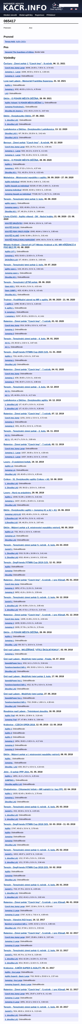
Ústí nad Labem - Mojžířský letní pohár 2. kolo (27, 676)
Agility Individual (12, 182)
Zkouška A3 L (11, 172)
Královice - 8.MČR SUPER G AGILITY (22, 968)
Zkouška (8, 575)
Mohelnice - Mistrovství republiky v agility (25, 177)
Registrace (39, 15)
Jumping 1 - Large (12, 72)
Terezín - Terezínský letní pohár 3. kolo (23, 199)
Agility (7, 567)
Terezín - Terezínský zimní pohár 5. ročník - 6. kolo (29, 545)
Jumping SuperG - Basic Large (18, 984)
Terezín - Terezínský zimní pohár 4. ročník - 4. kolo (29, 885)
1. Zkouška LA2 (11, 553)
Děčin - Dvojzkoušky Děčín (17, 116)
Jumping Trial (11, 720)
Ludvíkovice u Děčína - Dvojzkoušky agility (26, 400)
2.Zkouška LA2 (11, 522)
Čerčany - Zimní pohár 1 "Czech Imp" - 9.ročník (28, 63)
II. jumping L (10, 312)
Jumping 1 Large (12, 911)
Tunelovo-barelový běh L (15, 667)
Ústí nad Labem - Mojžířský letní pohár (23, 694)
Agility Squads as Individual (17, 186)
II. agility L (9, 308)
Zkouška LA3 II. (11, 138)
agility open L (11, 203)
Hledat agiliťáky (26, 15)
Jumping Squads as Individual (18, 194)
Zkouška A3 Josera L (14, 111)
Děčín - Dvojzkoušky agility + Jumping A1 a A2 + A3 (30, 510)
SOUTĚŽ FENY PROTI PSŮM (17, 231)
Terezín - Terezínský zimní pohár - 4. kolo (25, 338)
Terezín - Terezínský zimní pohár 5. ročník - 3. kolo (29, 597)
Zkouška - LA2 (11, 645)
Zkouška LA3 (10, 364)
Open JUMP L (11, 290)
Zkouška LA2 (10, 474)
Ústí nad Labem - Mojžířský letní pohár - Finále (27, 659)
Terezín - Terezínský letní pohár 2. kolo (23, 265)
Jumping (8, 571)
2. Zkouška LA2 (11, 488)
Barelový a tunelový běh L (16, 924)
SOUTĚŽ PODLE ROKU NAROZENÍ (20, 240)
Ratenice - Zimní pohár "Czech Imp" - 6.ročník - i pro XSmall (34, 580)
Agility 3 (8, 737)
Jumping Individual (13, 190)
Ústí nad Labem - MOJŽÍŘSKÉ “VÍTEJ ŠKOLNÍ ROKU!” (32, 650)
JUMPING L (10, 780)
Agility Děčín (21, 42)
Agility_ (8, 759)
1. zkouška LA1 (11, 858)
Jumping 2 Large (12, 915)
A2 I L (7, 395)
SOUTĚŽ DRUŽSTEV (13, 223)
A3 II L (7, 343)
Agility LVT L (10, 251)
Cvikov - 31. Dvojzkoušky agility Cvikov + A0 (26, 479)
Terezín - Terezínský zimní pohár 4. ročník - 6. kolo (29, 807)
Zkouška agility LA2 (13, 784)
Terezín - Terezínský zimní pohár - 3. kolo (25, 387)
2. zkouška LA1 (11, 862)
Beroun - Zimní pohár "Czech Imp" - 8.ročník (26, 142)
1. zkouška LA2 (11, 404)
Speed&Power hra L (13, 663)
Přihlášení (51, 15)
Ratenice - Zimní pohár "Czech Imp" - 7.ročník (27, 321)
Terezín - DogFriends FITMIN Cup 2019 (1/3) (26, 562)
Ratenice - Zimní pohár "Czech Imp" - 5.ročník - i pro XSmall (34, 615)
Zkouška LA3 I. (11, 133)
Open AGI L (10, 286)
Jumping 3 (9, 749)
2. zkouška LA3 (11, 124)
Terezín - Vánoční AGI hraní (18, 920)
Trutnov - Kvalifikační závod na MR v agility (26, 299)
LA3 (6, 93)
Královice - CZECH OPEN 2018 (19, 724)
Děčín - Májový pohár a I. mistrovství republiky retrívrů (32, 754)
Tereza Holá (10, 42)
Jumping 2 (9, 334)
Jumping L (9, 89)
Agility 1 (8, 729)
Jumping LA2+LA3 (13, 514)
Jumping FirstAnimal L (14, 107)
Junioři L (9, 549)
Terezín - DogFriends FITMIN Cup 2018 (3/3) (26, 824)
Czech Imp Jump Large (15, 68)
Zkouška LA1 (10, 880)
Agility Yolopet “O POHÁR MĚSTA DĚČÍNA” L (24, 103)
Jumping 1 (9, 330)
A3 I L (7, 347)
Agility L (8, 85)
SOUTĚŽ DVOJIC (12, 227)
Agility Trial (10, 715)
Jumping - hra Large (13, 980)
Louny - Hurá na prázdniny (17, 492)
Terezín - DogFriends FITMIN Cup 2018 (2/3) (26, 867)
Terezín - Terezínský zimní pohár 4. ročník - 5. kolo (29, 850)
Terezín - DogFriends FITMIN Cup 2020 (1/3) (26, 352)
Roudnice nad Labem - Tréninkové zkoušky (26, 711)
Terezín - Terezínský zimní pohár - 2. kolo (25, 431)
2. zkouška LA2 (11, 409)
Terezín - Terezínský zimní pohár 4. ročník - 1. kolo (29, 1007)
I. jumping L (10, 316)
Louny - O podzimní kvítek (17, 462)
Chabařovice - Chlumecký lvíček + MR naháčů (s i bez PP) (33, 789)
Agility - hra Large (12, 972)
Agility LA (9, 466)
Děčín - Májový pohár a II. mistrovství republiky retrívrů (32, 527)
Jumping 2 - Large (12, 76)
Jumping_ (9, 763)
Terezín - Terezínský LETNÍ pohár (20, 282)
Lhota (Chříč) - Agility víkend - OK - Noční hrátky (28, 216)
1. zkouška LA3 (11, 120)
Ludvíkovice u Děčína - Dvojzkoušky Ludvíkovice (29, 129)
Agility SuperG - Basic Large (17, 976)
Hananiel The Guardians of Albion (19, 52)
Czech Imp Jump (12, 325)
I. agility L (9, 304)
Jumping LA (10, 470)
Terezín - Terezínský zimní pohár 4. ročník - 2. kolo (29, 950)
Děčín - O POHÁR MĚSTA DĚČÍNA (21, 98)
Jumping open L (12, 207)
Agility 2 (8, 733)
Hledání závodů (10, 15)
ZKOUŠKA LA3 (11, 260)
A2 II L (7, 391)
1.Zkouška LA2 (11, 518)
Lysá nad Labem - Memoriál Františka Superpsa (28, 81)
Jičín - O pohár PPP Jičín (16, 772)
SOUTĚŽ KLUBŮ (12, 236)
